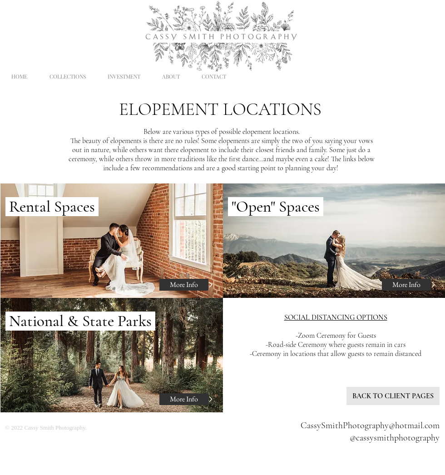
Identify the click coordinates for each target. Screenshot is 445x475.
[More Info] (183, 285)
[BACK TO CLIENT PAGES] (393, 396)
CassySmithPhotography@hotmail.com (370, 425)
